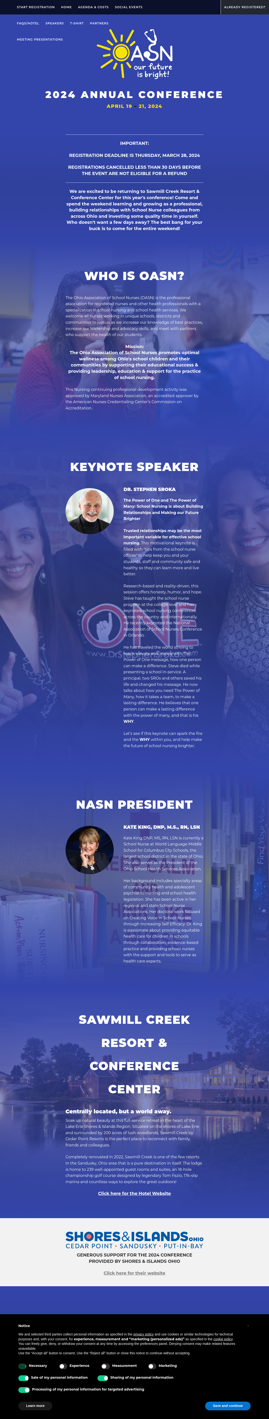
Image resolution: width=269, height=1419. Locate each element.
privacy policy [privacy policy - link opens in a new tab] (143, 1334)
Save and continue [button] (228, 1406)
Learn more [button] (35, 1406)
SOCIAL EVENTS (128, 7)
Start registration (36, 7)
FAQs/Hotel (28, 23)
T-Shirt (77, 23)
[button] (248, 1326)
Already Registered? (245, 7)
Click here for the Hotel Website (134, 1193)
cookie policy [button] (222, 1339)
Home (66, 7)
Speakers (54, 23)
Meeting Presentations (40, 39)
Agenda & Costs (93, 7)
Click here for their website (134, 1273)
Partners (99, 23)
